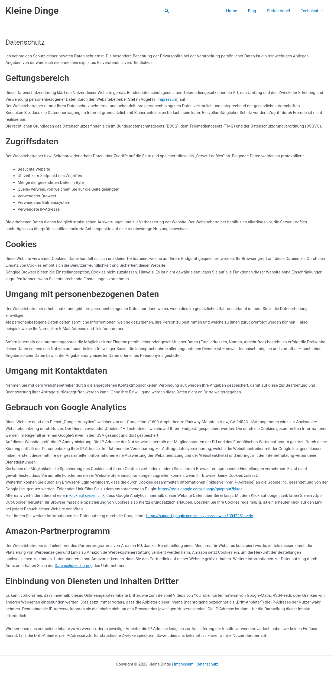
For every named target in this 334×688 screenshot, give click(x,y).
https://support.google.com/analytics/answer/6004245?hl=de (202, 515)
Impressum (168, 99)
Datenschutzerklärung (74, 565)
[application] (322, 11)
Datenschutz (207, 664)
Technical (313, 11)
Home (241, 10)
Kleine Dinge (32, 10)
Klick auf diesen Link (87, 495)
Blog (259, 10)
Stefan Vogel (282, 10)
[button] (166, 11)
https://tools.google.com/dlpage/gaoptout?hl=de (202, 489)
